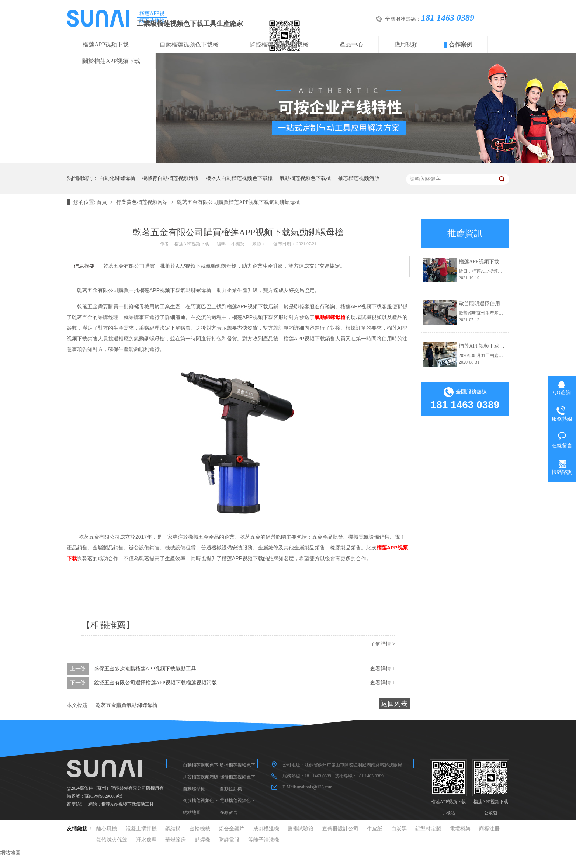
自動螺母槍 (194, 788)
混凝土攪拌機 (141, 829)
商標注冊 (489, 829)
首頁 (102, 202)
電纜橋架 (460, 829)
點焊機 (202, 840)
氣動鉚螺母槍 (330, 317)
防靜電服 (229, 840)
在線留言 (228, 812)
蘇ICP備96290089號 (103, 796)
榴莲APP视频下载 (106, 44)
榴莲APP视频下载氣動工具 (127, 804)
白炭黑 (399, 829)
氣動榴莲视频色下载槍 (305, 178)
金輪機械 (200, 829)
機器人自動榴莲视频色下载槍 (239, 178)
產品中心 (351, 44)
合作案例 (460, 44)
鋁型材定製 (428, 829)
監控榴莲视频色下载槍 (279, 44)
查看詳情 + (382, 669)
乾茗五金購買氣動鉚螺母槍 (126, 705)
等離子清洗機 (263, 840)
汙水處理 (146, 840)
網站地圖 (192, 812)
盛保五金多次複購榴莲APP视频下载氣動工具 (145, 669)
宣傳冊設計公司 (340, 829)
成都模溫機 (266, 829)
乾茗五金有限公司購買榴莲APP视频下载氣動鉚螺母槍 (238, 202)
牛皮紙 (374, 829)
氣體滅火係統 (111, 840)
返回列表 (394, 703)
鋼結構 (173, 829)
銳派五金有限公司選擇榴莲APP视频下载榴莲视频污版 (155, 683)
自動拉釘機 (231, 788)
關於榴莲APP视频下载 (111, 61)
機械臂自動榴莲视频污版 (170, 178)
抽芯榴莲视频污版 (358, 178)
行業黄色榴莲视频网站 (142, 202)
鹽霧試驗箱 (300, 829)
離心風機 (106, 829)
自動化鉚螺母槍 (117, 178)
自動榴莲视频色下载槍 (189, 44)
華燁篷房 (175, 840)
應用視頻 (406, 44)
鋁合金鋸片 (231, 829)
